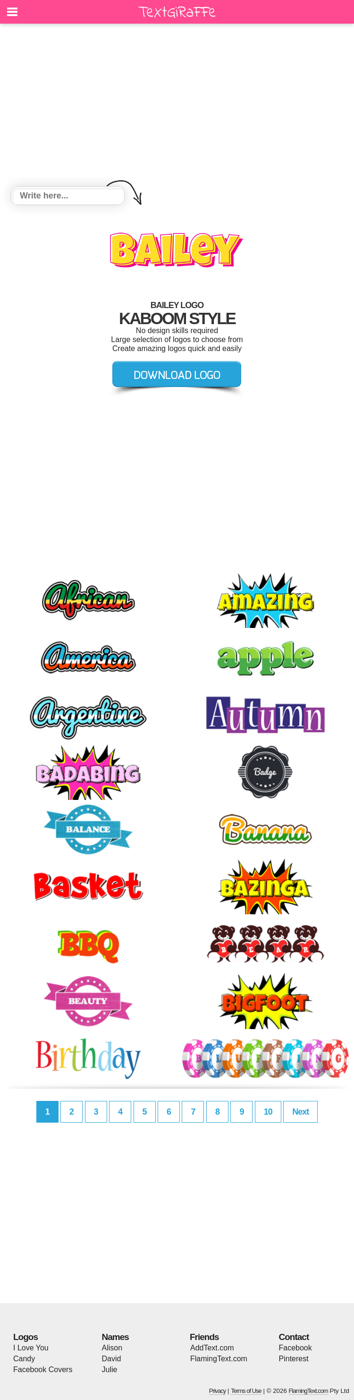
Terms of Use (246, 1390)
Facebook (295, 1348)
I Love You (31, 1348)
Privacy (217, 1390)
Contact (294, 1337)
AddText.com (212, 1348)
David (111, 1359)
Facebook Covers (42, 1370)
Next (300, 1112)
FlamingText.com (218, 1359)
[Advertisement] (177, 106)
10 (268, 1112)
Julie (110, 1370)
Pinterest (294, 1359)
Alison (112, 1348)
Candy (24, 1359)
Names (115, 1337)
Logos (25, 1337)
